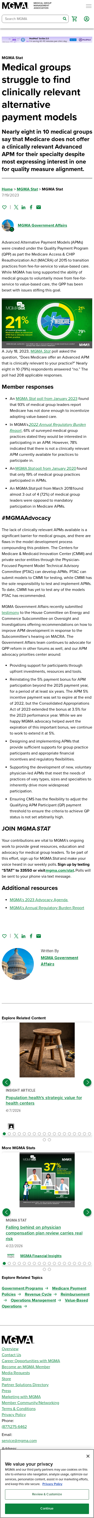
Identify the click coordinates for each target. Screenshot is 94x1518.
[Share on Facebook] (31, 207)
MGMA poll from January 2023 (46, 398)
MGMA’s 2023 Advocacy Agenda (39, 899)
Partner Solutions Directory (25, 1384)
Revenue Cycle (38, 1294)
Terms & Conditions (19, 1408)
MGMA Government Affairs (42, 225)
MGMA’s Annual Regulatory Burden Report (47, 907)
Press (6, 1390)
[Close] (87, 1456)
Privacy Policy (14, 1414)
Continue (46, 1509)
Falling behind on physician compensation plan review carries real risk (44, 1233)
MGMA (41, 351)
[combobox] (31, 19)
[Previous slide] (7, 1082)
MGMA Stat (27, 189)
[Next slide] (87, 1082)
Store (6, 1378)
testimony (10, 612)
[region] (47, 1483)
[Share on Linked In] (23, 207)
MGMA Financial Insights (41, 1256)
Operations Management (33, 1300)
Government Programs (22, 1288)
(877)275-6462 (14, 1426)
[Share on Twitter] (16, 207)
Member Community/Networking (30, 1402)
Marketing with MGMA (21, 1396)
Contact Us (11, 1354)
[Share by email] (38, 207)
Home (7, 189)
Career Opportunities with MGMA (31, 1360)
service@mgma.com (19, 1440)
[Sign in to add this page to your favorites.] (4, 207)
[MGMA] (27, 6)
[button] (74, 18)
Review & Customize (47, 1494)
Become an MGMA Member (26, 1366)
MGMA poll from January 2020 (45, 468)
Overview (10, 1348)
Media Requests (16, 1372)
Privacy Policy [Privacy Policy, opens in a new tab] (52, 1484)
